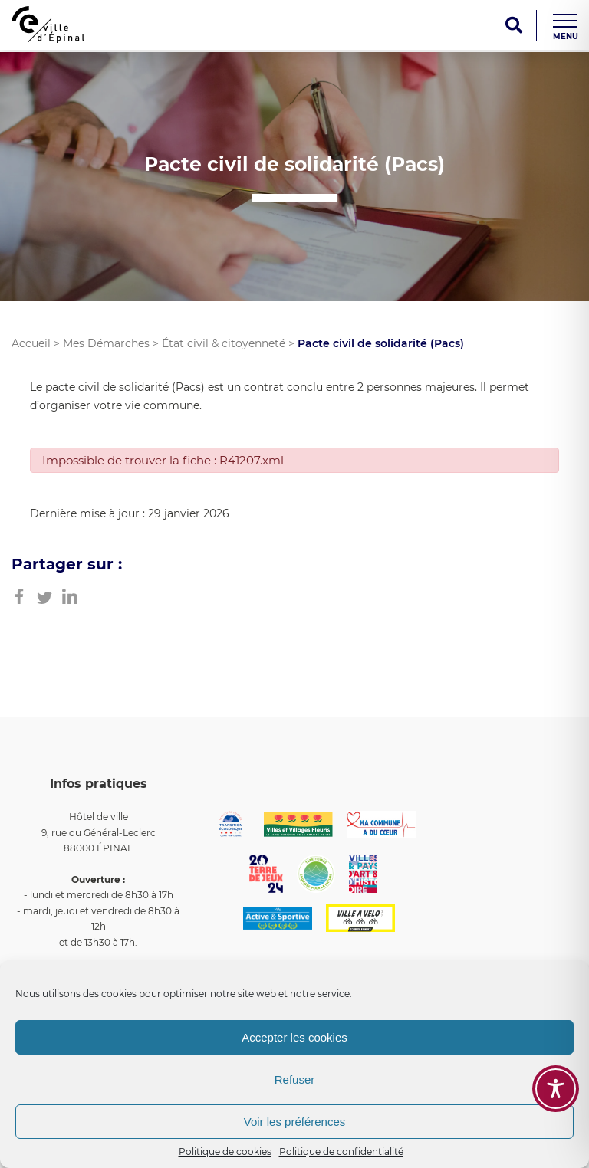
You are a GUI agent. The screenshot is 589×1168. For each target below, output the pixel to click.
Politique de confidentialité (341, 1151)
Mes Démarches (106, 343)
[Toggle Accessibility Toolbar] (555, 1089)
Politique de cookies (225, 1151)
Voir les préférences (295, 1121)
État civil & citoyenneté (223, 343)
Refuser (295, 1079)
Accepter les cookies (294, 1037)
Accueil (31, 343)
